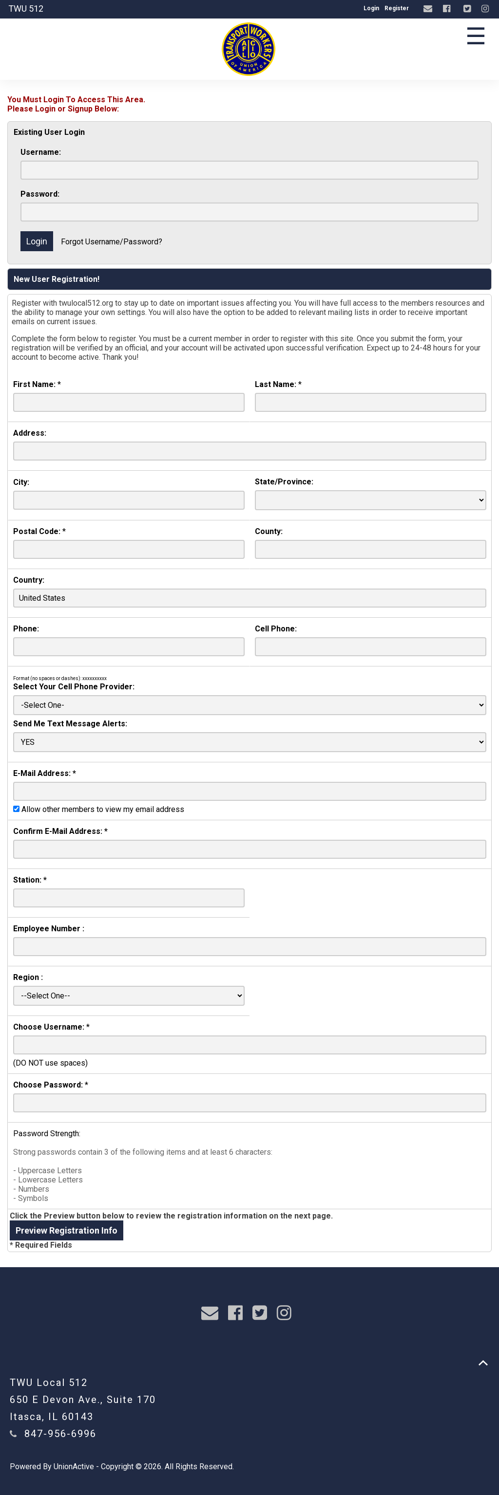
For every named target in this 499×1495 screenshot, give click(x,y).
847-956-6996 (60, 1434)
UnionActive (74, 1466)
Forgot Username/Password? (111, 241)
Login (371, 8)
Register (396, 8)
